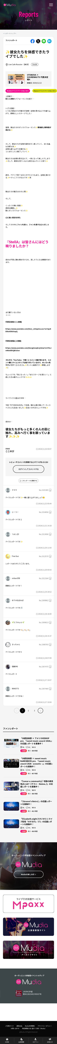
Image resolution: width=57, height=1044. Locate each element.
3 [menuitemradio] (34, 710)
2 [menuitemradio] (28, 710)
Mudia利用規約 (30, 1026)
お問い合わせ (15, 1028)
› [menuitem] (40, 710)
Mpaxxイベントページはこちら (45, 91)
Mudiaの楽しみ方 (28, 874)
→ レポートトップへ (9, 33)
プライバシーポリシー (45, 1026)
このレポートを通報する (28, 481)
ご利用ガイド (9, 1026)
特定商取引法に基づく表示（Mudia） (34, 1028)
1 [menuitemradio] (22, 710)
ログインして (29, 469)
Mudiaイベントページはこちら (18, 91)
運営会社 (19, 1026)
